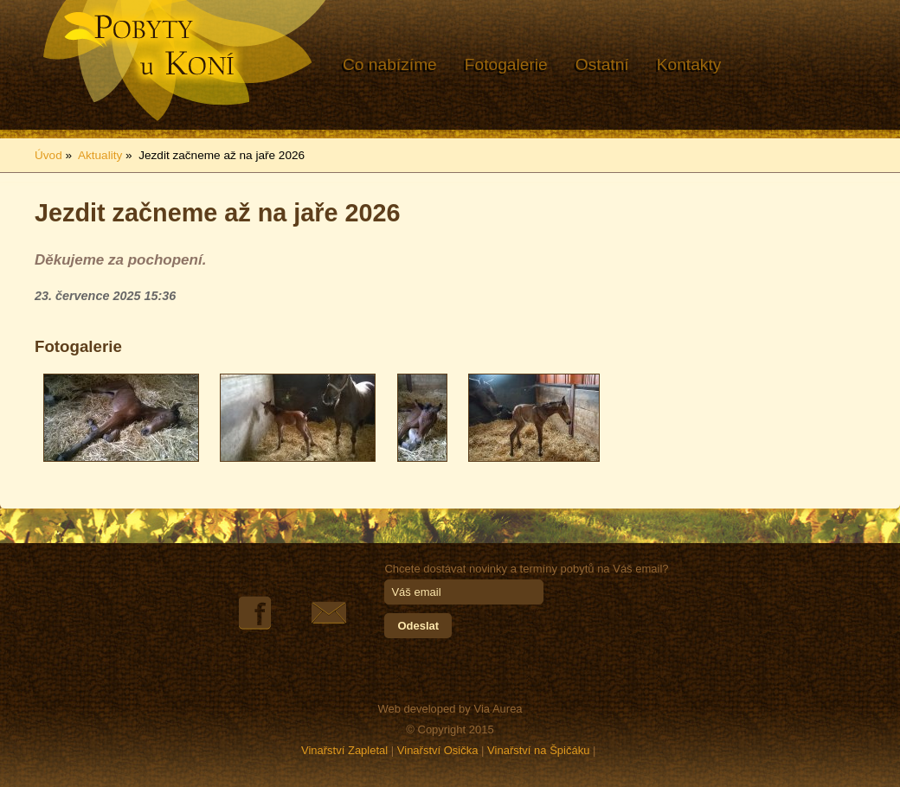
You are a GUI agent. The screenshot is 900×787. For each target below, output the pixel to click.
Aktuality (100, 155)
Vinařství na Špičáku (538, 750)
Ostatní (602, 64)
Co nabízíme (390, 64)
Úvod (48, 155)
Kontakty (689, 64)
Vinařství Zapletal (344, 750)
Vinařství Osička (438, 750)
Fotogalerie (506, 64)
